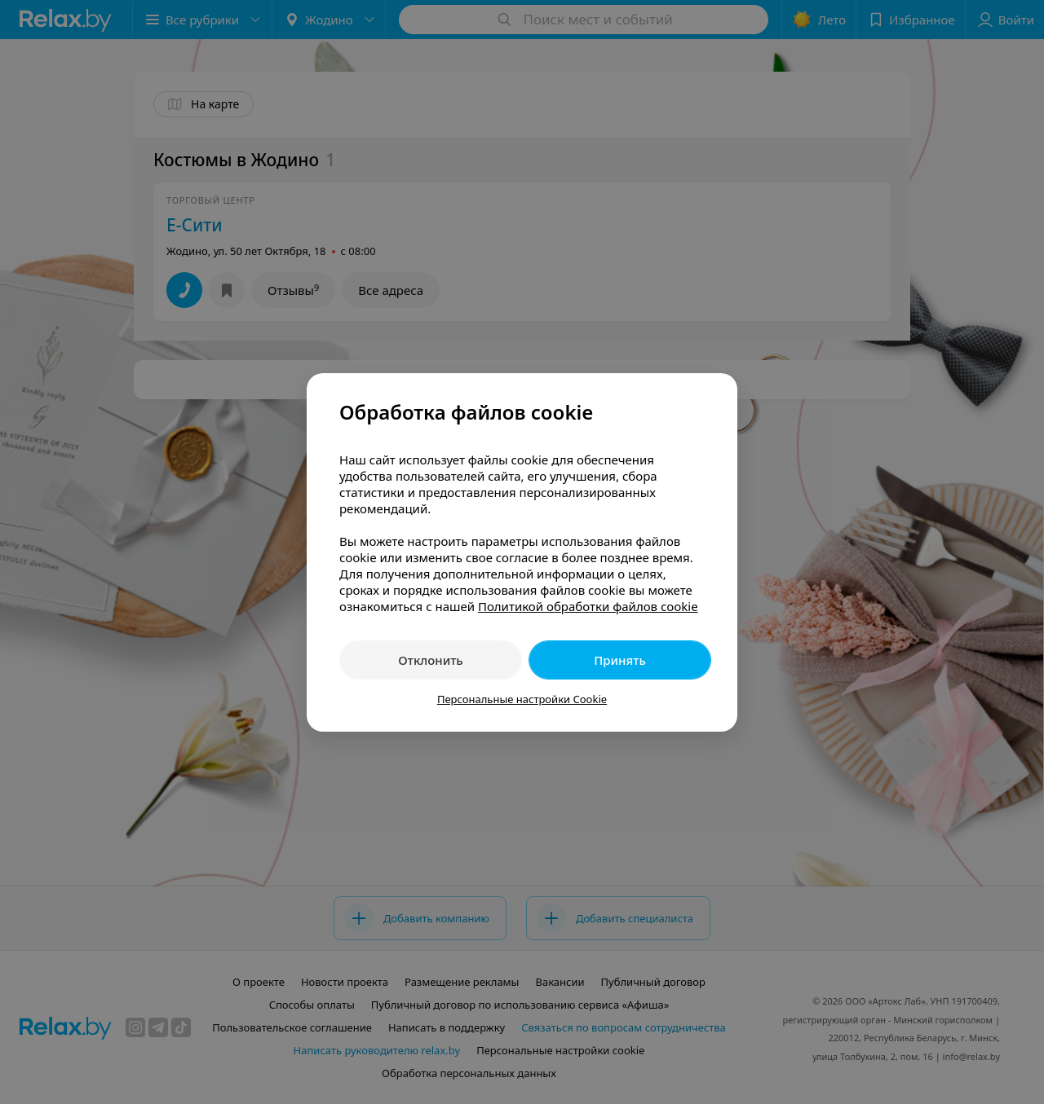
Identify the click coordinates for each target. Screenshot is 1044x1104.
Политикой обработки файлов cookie (588, 606)
